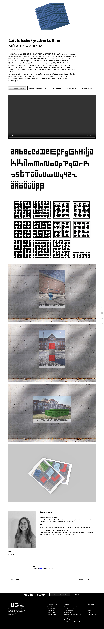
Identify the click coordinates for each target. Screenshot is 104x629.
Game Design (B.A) (68, 610)
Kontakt (89, 610)
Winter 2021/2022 (56, 88)
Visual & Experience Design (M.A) (72, 621)
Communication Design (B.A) (71, 607)
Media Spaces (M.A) (69, 616)
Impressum (90, 608)
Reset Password (92, 614)
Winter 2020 (50, 607)
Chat (102, 322)
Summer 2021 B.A (51, 608)
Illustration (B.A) (68, 612)
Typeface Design (87, 88)
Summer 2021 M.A (51, 610)
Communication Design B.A (37, 88)
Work (102, 312)
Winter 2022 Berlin (51, 612)
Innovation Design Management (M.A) (73, 614)
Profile (102, 317)
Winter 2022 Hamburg (52, 614)
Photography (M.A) (68, 620)
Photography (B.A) (68, 618)
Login (89, 612)
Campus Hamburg (71, 88)
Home (102, 306)
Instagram (11, 554)
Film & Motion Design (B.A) (70, 608)
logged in (41, 568)
